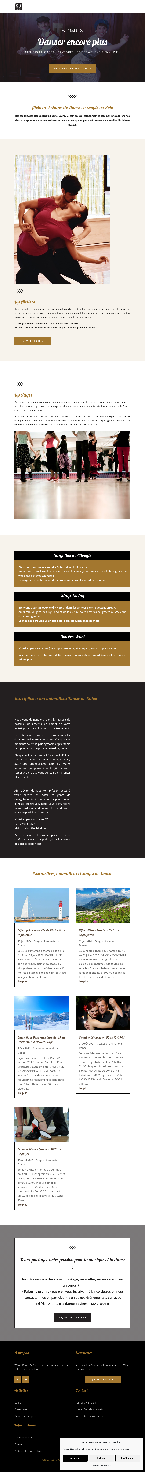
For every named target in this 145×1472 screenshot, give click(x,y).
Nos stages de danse (72, 68)
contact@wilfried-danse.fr (37, 828)
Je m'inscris (32, 340)
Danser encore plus (25, 1416)
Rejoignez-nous (72, 1317)
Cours (17, 1402)
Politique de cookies (102, 1465)
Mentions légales (23, 1437)
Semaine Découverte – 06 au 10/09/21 (101, 1037)
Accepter (75, 1458)
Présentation (21, 1409)
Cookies (18, 1444)
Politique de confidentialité (28, 1451)
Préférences (127, 1458)
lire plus (22, 981)
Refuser (101, 1458)
